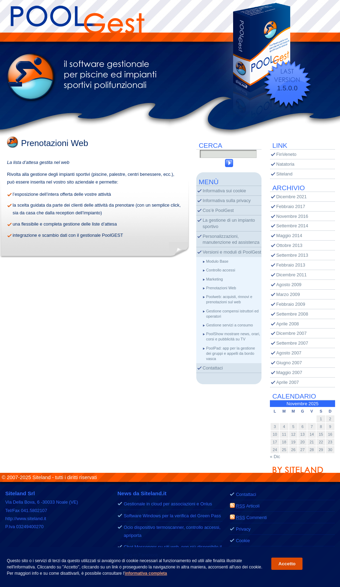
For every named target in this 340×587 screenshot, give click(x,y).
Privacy (243, 529)
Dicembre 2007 (291, 333)
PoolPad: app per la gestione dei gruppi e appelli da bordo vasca (230, 353)
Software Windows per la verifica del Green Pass (172, 515)
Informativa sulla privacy (227, 200)
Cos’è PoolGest (218, 210)
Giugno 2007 (289, 362)
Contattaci (213, 368)
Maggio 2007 (289, 372)
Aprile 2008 (287, 323)
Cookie (243, 540)
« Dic (275, 456)
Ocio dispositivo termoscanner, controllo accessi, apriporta (172, 531)
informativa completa (146, 573)
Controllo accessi (220, 270)
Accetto (286, 564)
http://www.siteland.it (25, 518)
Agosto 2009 (288, 284)
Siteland (284, 174)
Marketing (214, 279)
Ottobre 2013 (289, 245)
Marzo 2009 (288, 294)
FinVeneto (286, 154)
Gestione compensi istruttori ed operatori (232, 313)
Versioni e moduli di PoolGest (232, 252)
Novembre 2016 (292, 216)
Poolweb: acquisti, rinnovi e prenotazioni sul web (229, 299)
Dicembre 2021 (291, 196)
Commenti (251, 517)
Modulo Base (217, 261)
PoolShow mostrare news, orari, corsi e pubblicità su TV (233, 336)
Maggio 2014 (289, 235)
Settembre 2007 (292, 343)
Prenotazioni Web (221, 288)
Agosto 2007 (288, 352)
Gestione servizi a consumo (229, 325)
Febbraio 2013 (290, 265)
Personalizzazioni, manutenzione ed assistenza (231, 239)
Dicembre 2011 (291, 274)
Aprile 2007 (287, 382)
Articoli (248, 506)
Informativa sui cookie (224, 190)
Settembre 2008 (292, 314)
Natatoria (285, 164)
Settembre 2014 (292, 225)
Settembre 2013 (292, 255)
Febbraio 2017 (290, 206)
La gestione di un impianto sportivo (229, 223)
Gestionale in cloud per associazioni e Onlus (168, 503)
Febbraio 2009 (290, 304)
